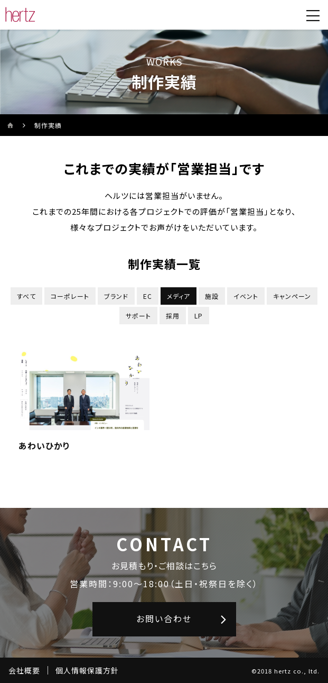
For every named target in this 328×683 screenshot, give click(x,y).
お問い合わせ (164, 618)
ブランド (116, 296)
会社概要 (24, 670)
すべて (26, 296)
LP (198, 315)
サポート (138, 315)
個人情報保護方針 (87, 670)
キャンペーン (292, 296)
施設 (212, 296)
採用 (173, 315)
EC (147, 296)
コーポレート (70, 296)
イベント (245, 296)
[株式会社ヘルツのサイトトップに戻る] (20, 15)
